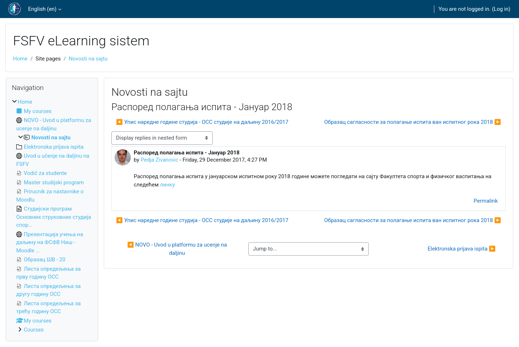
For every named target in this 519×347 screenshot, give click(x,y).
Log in (501, 9)
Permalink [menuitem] (486, 201)
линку (167, 184)
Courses (34, 329)
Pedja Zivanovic (159, 160)
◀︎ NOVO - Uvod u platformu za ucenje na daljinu (177, 249)
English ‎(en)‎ (42, 9)
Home (20, 58)
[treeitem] (52, 216)
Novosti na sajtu (88, 58)
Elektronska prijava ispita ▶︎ (462, 248)
